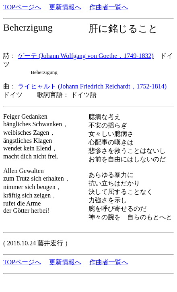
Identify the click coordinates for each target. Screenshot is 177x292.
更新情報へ (65, 7)
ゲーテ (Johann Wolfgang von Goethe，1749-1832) (86, 55)
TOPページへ (22, 7)
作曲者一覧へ (108, 7)
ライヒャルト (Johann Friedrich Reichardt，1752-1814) (92, 86)
